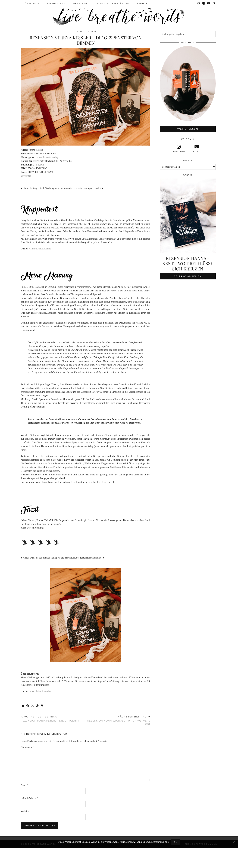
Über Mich (32, 3)
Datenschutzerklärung (112, 3)
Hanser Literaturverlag (47, 157)
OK (175, 842)
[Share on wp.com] (42, 705)
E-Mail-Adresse (29, 798)
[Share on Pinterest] (37, 705)
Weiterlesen (187, 128)
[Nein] (233, 842)
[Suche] (214, 3)
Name (25, 785)
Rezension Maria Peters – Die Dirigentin (50, 718)
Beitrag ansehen (188, 276)
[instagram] (179, 148)
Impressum (80, 3)
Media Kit (143, 3)
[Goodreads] (203, 3)
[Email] (208, 3)
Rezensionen (56, 3)
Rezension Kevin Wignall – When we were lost (118, 720)
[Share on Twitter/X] (32, 705)
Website (25, 811)
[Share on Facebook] (28, 705)
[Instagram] (199, 3)
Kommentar (27, 747)
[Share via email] (23, 705)
